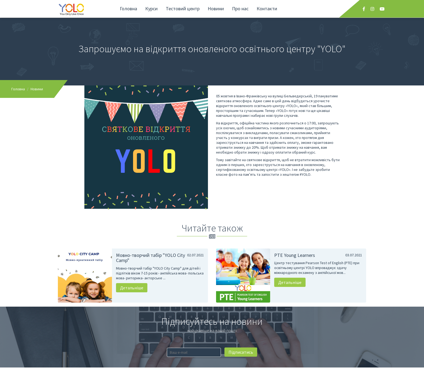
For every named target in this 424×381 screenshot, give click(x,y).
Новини (216, 8)
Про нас (240, 8)
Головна (128, 8)
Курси (151, 8)
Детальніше (131, 287)
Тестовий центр (183, 8)
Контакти (267, 8)
